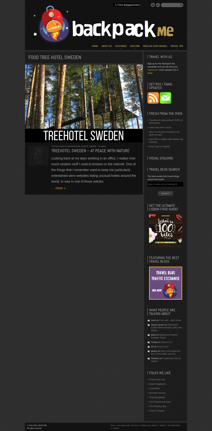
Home (95, 46)
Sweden (92, 146)
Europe (84, 146)
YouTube (153, 5)
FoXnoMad (154, 388)
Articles (163, 425)
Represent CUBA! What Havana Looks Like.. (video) (167, 327)
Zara (103, 146)
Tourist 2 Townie (156, 410)
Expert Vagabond (157, 384)
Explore (135, 46)
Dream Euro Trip (157, 379)
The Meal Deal (174, 425)
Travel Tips (176, 46)
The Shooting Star (157, 406)
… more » (58, 188)
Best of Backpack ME (70, 146)
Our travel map (123, 425)
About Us (106, 46)
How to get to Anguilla (159, 146)
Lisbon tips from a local (160, 127)
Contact (116, 428)
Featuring (121, 46)
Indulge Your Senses (155, 46)
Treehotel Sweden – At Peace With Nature (90, 150)
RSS (158, 5)
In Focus (135, 425)
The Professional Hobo (160, 402)
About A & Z (166, 342)
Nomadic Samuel (157, 393)
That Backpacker (157, 397)
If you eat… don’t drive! (170, 320)
